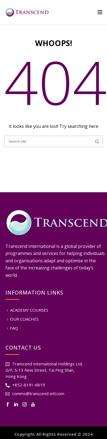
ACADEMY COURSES (27, 310)
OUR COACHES (23, 319)
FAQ (12, 328)
